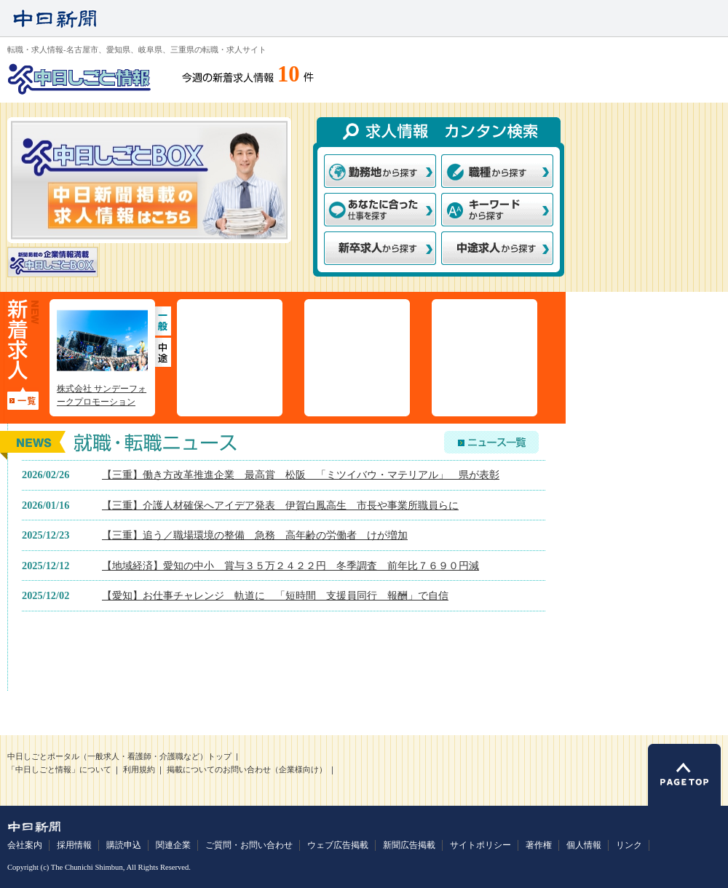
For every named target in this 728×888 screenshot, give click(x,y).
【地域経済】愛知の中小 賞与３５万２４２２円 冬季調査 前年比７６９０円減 (290, 565)
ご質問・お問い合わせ (249, 845)
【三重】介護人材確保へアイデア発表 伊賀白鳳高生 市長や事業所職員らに (280, 505)
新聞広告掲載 (409, 845)
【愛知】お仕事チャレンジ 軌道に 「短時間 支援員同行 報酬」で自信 (275, 595)
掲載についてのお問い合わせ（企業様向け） (247, 770)
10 (288, 74)
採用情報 (74, 845)
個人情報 (583, 845)
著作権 (539, 845)
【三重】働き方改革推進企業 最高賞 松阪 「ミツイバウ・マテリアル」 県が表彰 (300, 474)
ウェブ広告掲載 (337, 845)
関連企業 (173, 845)
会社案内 (24, 845)
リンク (629, 845)
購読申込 (123, 845)
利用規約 (139, 770)
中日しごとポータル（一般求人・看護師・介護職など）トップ (119, 757)
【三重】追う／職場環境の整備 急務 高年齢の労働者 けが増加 (255, 535)
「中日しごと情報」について (59, 770)
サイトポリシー (480, 845)
